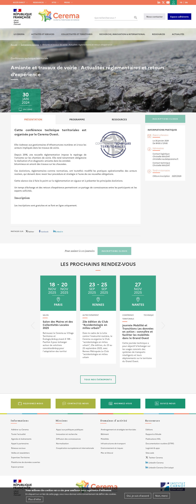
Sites (54, 2)
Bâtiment (105, 434)
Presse (67, 2)
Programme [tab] (77, 119)
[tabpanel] (75, 174)
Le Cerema (19, 34)
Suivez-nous (168, 403)
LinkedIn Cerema (156, 462)
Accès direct (19, 2)
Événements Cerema (30, 44)
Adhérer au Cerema (20, 429)
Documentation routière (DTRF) (160, 443)
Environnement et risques (112, 448)
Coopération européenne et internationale (75, 448)
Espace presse (17, 466)
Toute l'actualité (18, 434)
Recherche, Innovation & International (122, 34)
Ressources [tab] (119, 119)
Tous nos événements (98, 379)
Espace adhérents (179, 16)
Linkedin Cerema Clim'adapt (161, 467)
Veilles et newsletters (20, 452)
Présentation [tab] (33, 119)
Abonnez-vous (123, 403)
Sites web (150, 452)
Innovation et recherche (66, 434)
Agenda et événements (21, 438)
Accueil (14, 44)
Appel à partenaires (20, 443)
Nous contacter (154, 16)
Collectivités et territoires (76, 34)
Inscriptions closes (165, 118)
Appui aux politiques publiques (69, 429)
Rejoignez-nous (33, 403)
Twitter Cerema (156, 457)
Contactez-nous (78, 403)
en (186, 2)
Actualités (178, 34)
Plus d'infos (34, 499)
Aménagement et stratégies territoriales (118, 429)
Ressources (38, 2)
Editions (149, 429)
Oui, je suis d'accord (138, 495)
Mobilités (105, 438)
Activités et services (42, 34)
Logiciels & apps (153, 448)
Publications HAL (153, 438)
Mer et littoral (107, 452)
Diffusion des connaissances (68, 438)
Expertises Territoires (20, 457)
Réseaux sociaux (18, 448)
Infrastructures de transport (113, 443)
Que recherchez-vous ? (105, 18)
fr (181, 2)
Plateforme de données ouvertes (25, 462)
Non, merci (161, 495)
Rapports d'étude (153, 434)
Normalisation (62, 443)
